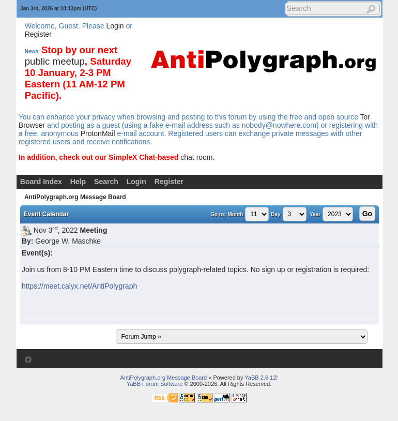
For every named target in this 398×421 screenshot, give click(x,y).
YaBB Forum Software (155, 384)
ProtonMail (98, 133)
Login (115, 26)
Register (38, 34)
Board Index (41, 181)
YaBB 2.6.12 (260, 377)
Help (78, 181)
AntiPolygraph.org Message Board (75, 197)
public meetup (55, 61)
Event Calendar (46, 214)
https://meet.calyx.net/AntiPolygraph (79, 286)
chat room (196, 157)
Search (106, 181)
